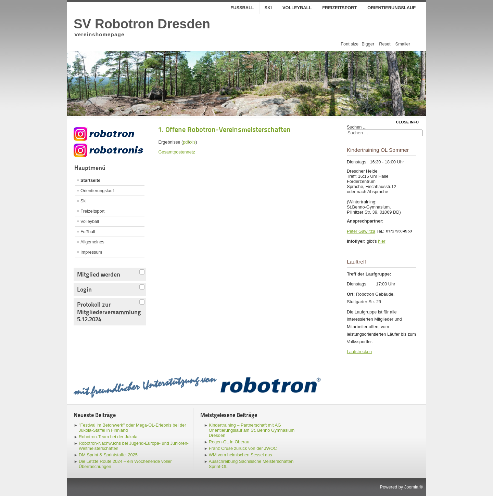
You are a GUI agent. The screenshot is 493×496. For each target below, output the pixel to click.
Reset (384, 43)
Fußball (242, 7)
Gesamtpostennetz (176, 152)
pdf (186, 142)
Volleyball (297, 7)
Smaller (402, 43)
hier (381, 241)
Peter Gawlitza (361, 231)
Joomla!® (413, 487)
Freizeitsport (339, 7)
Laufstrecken (359, 351)
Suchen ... (357, 127)
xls (193, 142)
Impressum (91, 252)
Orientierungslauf (391, 7)
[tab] (142, 271)
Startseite (90, 180)
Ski (268, 7)
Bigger (368, 43)
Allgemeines (92, 241)
